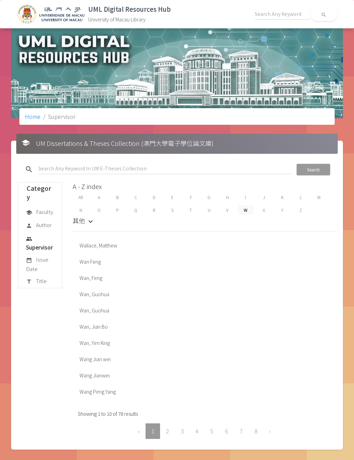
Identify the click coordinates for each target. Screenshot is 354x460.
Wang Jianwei (95, 375)
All (80, 197)
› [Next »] (270, 431)
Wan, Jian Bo (94, 326)
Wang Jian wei (95, 359)
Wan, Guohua (94, 294)
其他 (84, 220)
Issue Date (37, 263)
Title (36, 281)
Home (32, 116)
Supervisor (39, 243)
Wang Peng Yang (98, 391)
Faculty (39, 212)
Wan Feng (90, 261)
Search (313, 169)
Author (39, 225)
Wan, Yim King (95, 342)
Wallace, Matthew (98, 245)
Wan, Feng (91, 277)
